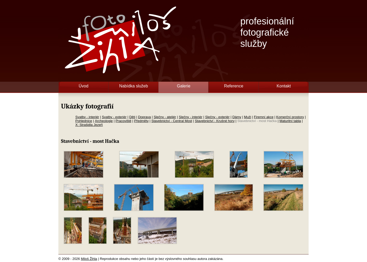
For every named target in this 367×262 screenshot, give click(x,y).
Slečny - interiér (190, 117)
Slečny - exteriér (217, 117)
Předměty (141, 121)
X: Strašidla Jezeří (89, 125)
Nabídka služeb (133, 86)
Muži (247, 117)
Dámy (236, 117)
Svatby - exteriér (114, 117)
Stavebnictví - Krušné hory (214, 121)
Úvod (83, 86)
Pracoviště (123, 121)
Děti (132, 117)
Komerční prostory (290, 117)
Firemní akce (263, 117)
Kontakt (284, 86)
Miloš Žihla (89, 259)
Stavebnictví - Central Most (171, 121)
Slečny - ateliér (165, 117)
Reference (233, 86)
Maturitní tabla (290, 121)
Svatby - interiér (87, 117)
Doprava (144, 117)
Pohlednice (83, 121)
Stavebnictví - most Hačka (257, 121)
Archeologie (104, 121)
